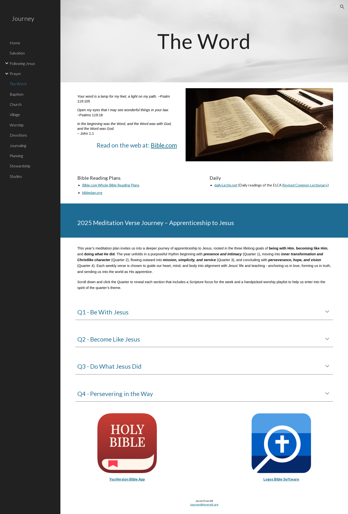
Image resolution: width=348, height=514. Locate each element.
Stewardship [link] (20, 166)
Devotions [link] (18, 135)
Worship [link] (17, 125)
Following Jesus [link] (22, 63)
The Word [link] (18, 83)
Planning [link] (16, 155)
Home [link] (15, 42)
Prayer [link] (15, 73)
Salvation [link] (17, 53)
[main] (204, 41)
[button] (342, 7)
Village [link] (15, 114)
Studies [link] (16, 176)
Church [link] (16, 104)
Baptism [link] (16, 94)
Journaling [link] (18, 145)
